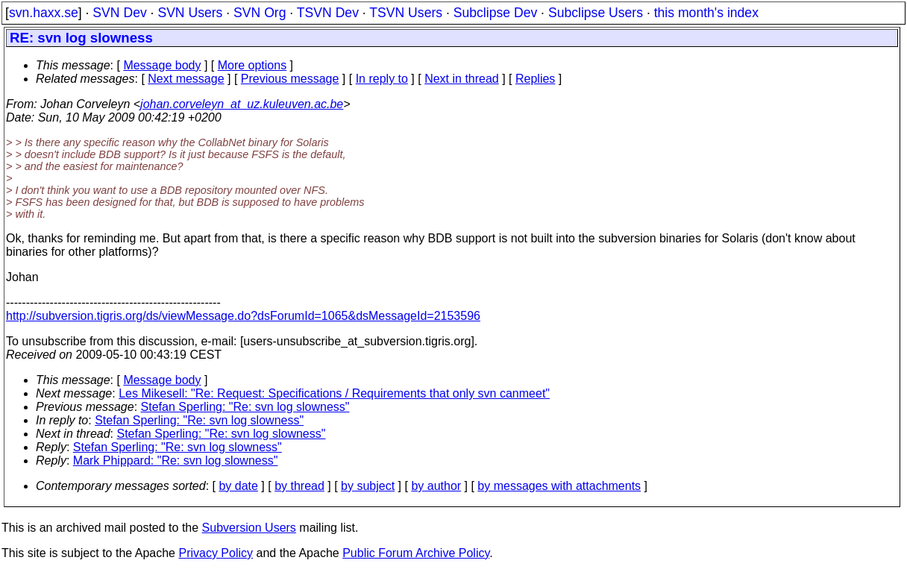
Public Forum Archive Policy (415, 553)
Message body (162, 65)
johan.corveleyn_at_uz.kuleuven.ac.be (241, 104)
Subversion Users (249, 527)
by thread (299, 486)
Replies (535, 78)
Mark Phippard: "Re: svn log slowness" (175, 460)
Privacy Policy (215, 553)
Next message (186, 78)
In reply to (382, 78)
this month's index (706, 12)
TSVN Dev (328, 12)
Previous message (290, 78)
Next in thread (461, 78)
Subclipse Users (595, 12)
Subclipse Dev (495, 12)
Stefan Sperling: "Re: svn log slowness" (245, 406)
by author (436, 486)
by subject (368, 486)
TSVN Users (405, 12)
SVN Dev (119, 12)
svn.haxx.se (43, 12)
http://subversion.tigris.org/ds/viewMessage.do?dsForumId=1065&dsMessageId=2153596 (243, 315)
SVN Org (259, 12)
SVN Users (189, 12)
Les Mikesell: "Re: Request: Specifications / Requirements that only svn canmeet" (334, 393)
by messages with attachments (559, 486)
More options (252, 65)
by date (238, 486)
